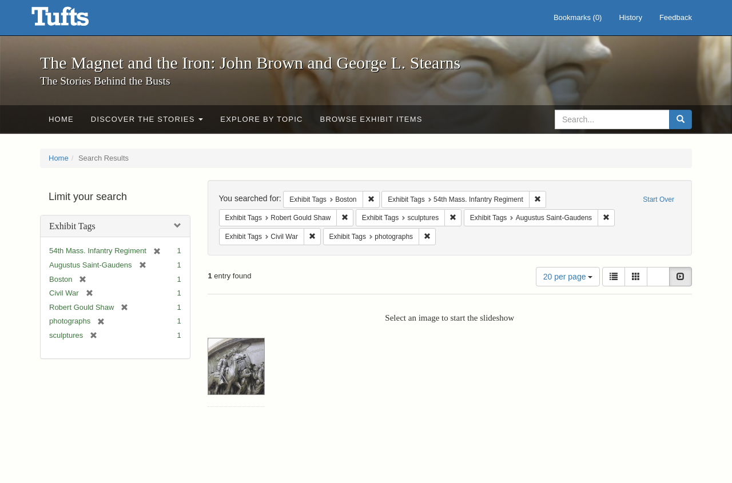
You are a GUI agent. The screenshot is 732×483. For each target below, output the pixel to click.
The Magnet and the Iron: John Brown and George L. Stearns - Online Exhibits (74, 20)
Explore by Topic (261, 119)
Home (61, 119)
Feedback (675, 17)
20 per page (568, 276)
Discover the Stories (147, 119)
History (630, 17)
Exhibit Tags (72, 226)
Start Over (658, 199)
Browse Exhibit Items (371, 119)
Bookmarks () (578, 17)
